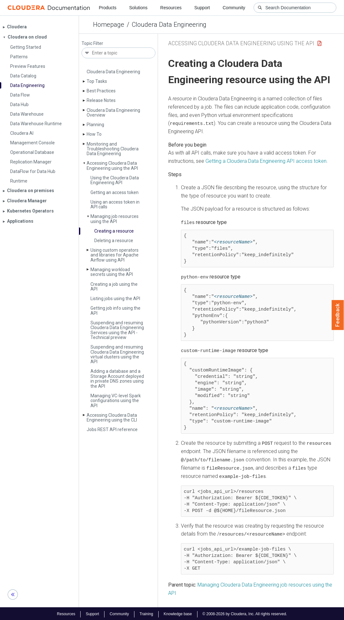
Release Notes (101, 100)
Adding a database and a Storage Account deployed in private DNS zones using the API (117, 378)
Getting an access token (114, 192)
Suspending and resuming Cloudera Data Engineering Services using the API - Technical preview (117, 330)
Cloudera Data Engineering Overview (113, 113)
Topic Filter (92, 43)
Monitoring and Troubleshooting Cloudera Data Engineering (113, 148)
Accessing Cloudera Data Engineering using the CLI (112, 417)
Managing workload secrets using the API (111, 272)
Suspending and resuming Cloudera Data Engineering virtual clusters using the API (117, 354)
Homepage (108, 24)
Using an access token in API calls (115, 204)
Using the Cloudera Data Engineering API (114, 180)
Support (202, 7)
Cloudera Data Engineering (169, 24)
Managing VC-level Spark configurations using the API (115, 400)
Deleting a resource (113, 240)
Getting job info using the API (115, 310)
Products (107, 7)
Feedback (338, 315)
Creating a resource (114, 231)
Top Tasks (97, 81)
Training (146, 613)
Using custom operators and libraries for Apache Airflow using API (114, 255)
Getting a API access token (265, 161)
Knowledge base (178, 613)
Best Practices (101, 90)
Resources (171, 7)
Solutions (138, 7)
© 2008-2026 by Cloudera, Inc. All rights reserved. (245, 613)
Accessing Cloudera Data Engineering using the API (112, 165)
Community (234, 7)
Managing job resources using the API (114, 219)
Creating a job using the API (114, 287)
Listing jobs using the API (115, 298)
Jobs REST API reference (112, 429)
